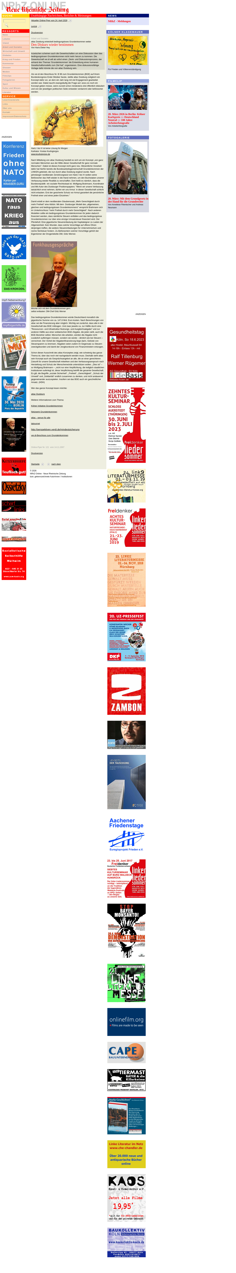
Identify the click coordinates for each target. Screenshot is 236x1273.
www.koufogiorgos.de (40, 154)
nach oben (56, 464)
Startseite (35, 464)
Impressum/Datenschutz (14, 116)
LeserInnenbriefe (11, 100)
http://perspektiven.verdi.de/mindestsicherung (55, 429)
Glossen (7, 68)
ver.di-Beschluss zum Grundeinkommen (49, 435)
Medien (6, 72)
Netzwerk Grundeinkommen (44, 411)
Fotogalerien (9, 80)
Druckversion (37, 33)
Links (5, 104)
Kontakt (6, 112)
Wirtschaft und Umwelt (14, 51)
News (5, 35)
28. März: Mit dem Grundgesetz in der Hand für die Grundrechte (128, 200)
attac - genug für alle (40, 417)
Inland (6, 43)
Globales (7, 55)
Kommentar (8, 63)
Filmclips (7, 76)
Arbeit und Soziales (12, 47)
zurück (34, 26)
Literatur (7, 92)
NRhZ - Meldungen (119, 21)
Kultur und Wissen (12, 88)
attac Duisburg (38, 394)
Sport (5, 84)
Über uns (7, 108)
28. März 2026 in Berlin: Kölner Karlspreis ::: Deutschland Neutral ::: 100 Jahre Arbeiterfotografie (126, 119)
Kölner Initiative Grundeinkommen (47, 406)
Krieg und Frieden (11, 59)
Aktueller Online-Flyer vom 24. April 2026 (49, 20)
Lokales (6, 39)
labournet (35, 423)
